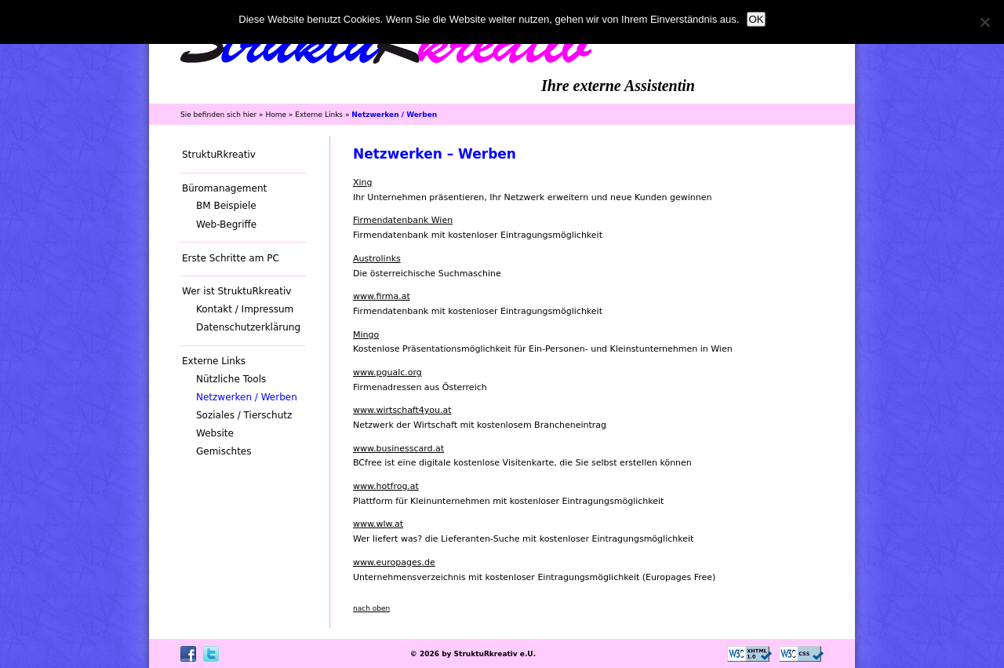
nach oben (371, 608)
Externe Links (319, 115)
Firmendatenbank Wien (403, 220)
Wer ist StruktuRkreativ (236, 291)
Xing (363, 182)
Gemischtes (224, 451)
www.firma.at (381, 296)
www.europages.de (394, 562)
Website (215, 433)
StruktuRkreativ (219, 154)
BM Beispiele (226, 205)
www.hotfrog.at (386, 486)
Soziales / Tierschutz (244, 415)
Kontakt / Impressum (244, 309)
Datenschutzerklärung (248, 327)
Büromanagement (224, 188)
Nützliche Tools (231, 379)
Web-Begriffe (226, 224)
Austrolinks (377, 259)
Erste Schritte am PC (230, 258)
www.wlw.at (378, 524)
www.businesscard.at (398, 449)
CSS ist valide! (801, 654)
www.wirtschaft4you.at (402, 410)
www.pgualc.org (387, 372)
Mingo (366, 335)
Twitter (211, 654)
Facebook (188, 654)
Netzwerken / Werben (246, 397)
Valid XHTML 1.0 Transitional (749, 654)
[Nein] (984, 22)
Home (275, 115)
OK (755, 19)
